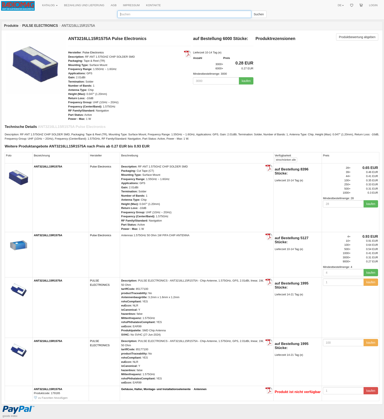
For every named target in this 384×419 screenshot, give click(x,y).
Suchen (259, 14)
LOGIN (373, 5)
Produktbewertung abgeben (357, 37)
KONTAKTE (153, 5)
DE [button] (341, 5)
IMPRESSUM (131, 5)
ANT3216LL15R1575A (48, 166)
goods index (10, 416)
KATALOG (50, 5)
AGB (113, 5)
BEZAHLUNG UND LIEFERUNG (84, 5)
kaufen (246, 81)
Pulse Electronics (93, 52)
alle (286, 159)
